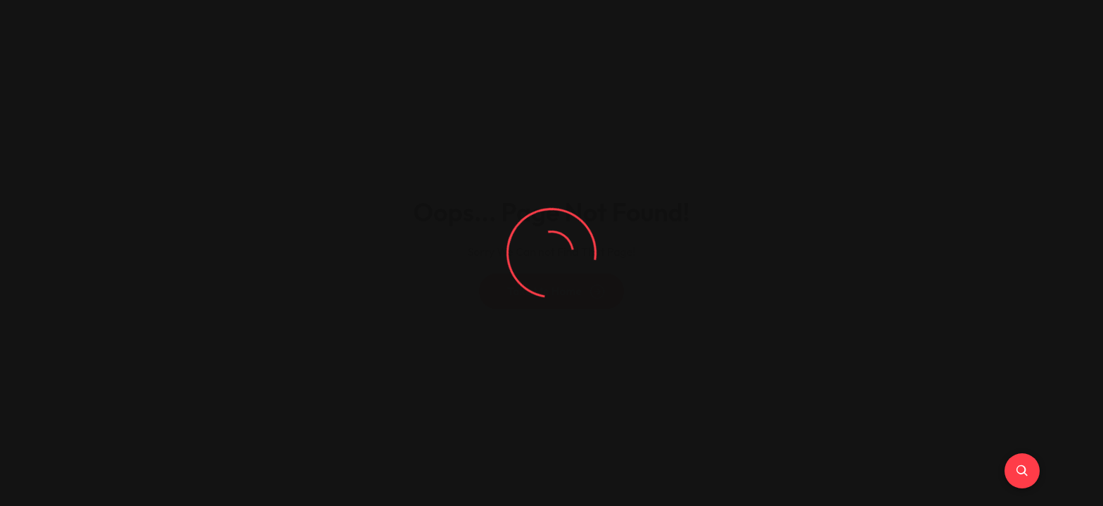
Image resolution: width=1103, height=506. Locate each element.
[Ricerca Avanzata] (1022, 470)
